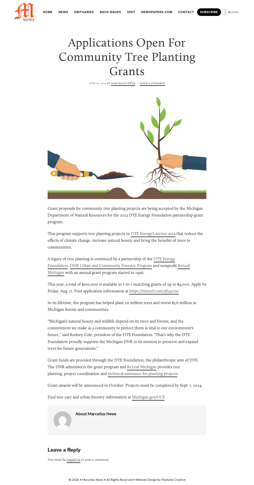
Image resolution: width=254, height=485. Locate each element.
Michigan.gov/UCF (148, 396)
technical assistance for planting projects (142, 373)
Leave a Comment (152, 83)
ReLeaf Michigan (142, 366)
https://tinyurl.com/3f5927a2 (154, 290)
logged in (73, 459)
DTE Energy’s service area (153, 233)
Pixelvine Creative (173, 479)
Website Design (146, 479)
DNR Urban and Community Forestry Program (111, 265)
